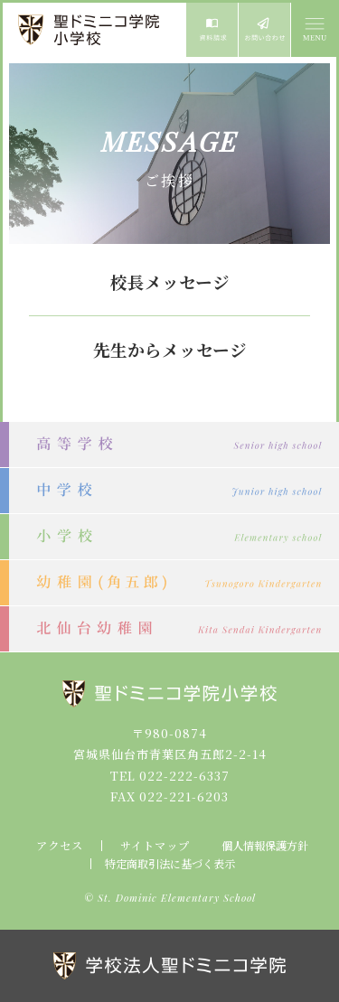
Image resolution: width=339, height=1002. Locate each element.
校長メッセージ (170, 282)
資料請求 (212, 30)
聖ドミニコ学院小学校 (90, 29)
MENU (313, 30)
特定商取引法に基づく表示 (170, 863)
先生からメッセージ (170, 349)
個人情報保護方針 (264, 845)
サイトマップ (155, 845)
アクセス (59, 845)
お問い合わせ (264, 30)
